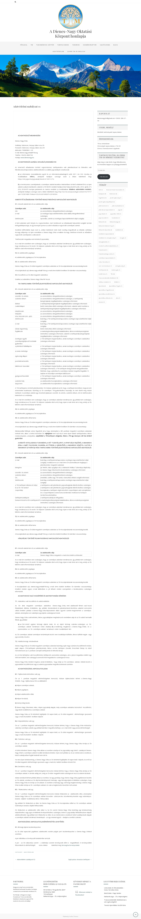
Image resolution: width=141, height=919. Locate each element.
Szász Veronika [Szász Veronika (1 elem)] (104, 262)
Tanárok (76, 45)
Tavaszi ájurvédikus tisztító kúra (115, 905)
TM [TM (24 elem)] (113, 274)
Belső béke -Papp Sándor (112, 893)
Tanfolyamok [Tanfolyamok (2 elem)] (103, 270)
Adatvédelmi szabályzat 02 (25, 859)
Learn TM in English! (76, 51)
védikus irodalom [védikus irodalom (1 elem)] (105, 282)
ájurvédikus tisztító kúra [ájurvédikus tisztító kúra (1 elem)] (107, 294)
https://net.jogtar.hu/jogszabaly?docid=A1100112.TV (36, 179)
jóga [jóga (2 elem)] (120, 210)
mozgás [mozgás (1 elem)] (123, 238)
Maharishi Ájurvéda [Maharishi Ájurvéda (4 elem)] (105, 230)
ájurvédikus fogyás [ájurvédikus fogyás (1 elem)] (115, 286)
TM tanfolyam (48, 894)
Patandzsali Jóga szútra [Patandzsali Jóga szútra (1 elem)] (106, 254)
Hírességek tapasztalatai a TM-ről (108, 146)
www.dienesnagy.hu (27, 157)
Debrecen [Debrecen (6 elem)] (113, 194)
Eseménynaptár (90, 45)
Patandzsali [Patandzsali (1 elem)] (103, 250)
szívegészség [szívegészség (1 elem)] (120, 266)
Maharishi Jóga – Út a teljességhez (55, 896)
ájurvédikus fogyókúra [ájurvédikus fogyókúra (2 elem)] (106, 290)
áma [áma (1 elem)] (118, 298)
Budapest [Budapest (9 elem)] (102, 194)
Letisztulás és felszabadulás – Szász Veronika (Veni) (114, 889)
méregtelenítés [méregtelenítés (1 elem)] (104, 242)
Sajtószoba (105, 45)
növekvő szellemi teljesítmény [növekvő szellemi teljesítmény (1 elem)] (108, 246)
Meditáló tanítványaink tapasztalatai (109, 132)
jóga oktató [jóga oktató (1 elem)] (103, 214)
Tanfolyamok (63, 45)
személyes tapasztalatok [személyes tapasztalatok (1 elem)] (107, 258)
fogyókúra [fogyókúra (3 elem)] (102, 198)
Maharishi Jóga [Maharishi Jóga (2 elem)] (115, 222)
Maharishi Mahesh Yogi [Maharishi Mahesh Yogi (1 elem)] (106, 226)
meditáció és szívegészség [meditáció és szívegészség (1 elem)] (107, 238)
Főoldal (23, 45)
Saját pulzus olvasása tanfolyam (80, 859)
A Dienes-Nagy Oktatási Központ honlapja (71, 33)
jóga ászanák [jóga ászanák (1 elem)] (103, 218)
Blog (115, 45)
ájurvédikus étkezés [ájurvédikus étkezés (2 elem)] (105, 298)
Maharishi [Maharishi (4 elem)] (102, 222)
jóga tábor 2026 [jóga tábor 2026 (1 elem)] (115, 214)
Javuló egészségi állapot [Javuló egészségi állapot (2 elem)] (107, 202)
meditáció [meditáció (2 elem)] (119, 230)
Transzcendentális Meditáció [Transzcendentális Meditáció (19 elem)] (108, 278)
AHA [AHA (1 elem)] (101, 190)
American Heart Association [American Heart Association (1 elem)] (115, 190)
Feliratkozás (104, 177)
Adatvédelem (58, 51)
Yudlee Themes (73, 916)
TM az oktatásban (103, 144)
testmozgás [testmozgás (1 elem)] (116, 270)
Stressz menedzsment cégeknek (108, 148)
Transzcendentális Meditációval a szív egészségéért (115, 901)
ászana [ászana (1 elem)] (102, 302)
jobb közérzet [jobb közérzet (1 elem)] (103, 206)
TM (32, 45)
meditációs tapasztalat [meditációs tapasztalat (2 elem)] (106, 234)
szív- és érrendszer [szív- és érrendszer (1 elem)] (105, 266)
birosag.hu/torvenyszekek (70, 845)
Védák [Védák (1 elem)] (116, 282)
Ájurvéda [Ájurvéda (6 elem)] (102, 286)
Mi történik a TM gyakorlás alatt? (54, 890)
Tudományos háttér (45, 45)
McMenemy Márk (49, 892)
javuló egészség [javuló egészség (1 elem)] (115, 198)
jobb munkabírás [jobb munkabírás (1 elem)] (118, 206)
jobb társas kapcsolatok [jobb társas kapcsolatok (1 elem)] (107, 210)
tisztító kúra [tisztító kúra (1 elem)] (103, 274)
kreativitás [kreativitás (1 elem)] (116, 218)
